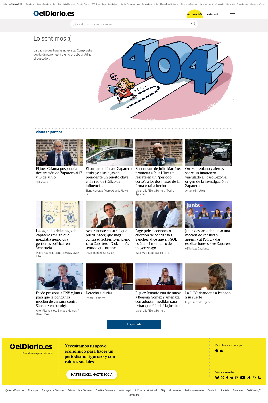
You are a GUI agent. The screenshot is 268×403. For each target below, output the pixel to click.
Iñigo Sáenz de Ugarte (198, 302)
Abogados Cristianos (169, 4)
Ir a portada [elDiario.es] (134, 324)
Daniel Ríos (42, 314)
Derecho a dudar (99, 293)
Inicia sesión (213, 14)
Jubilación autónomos (130, 4)
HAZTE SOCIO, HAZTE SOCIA (91, 374)
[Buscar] (193, 24)
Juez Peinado (113, 4)
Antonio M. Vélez (195, 190)
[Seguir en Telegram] (231, 377)
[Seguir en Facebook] (227, 377)
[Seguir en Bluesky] (217, 377)
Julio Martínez (69, 4)
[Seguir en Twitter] (222, 377)
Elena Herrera (94, 190)
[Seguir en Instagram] (236, 377)
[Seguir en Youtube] (242, 377)
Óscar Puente (242, 4)
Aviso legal (125, 390)
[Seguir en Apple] (221, 350)
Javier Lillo (141, 190)
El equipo (33, 390)
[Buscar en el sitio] (129, 24)
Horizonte (230, 4)
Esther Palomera (95, 297)
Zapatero (30, 4)
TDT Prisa (96, 4)
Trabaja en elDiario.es (53, 390)
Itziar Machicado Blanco (149, 252)
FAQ (162, 390)
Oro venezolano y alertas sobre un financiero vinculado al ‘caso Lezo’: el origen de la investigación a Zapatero (206, 177)
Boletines (238, 390)
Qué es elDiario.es (14, 390)
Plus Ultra (57, 4)
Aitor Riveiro (43, 310)
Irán (156, 4)
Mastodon (134, 395)
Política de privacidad (145, 390)
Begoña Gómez (83, 4)
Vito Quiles (219, 4)
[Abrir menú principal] (232, 13)
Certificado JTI (254, 390)
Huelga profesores (258, 4)
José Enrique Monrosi (64, 310)
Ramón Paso (147, 4)
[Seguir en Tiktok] (249, 377)
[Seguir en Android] (216, 350)
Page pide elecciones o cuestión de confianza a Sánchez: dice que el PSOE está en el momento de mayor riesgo (156, 239)
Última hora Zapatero (189, 4)
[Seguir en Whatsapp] (254, 377)
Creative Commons (105, 390)
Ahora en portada (49, 132)
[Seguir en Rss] (259, 377)
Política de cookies (194, 390)
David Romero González (100, 252)
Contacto (212, 390)
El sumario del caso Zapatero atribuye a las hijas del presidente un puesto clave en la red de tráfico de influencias (109, 177)
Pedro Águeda (112, 190)
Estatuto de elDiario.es (80, 390)
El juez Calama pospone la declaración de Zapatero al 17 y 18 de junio (59, 173)
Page (104, 4)
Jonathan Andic (206, 4)
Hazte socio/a (194, 14)
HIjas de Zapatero (43, 4)
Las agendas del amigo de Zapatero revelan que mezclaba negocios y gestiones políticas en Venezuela (56, 239)
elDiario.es (42, 182)
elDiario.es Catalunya (197, 248)
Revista (225, 390)
